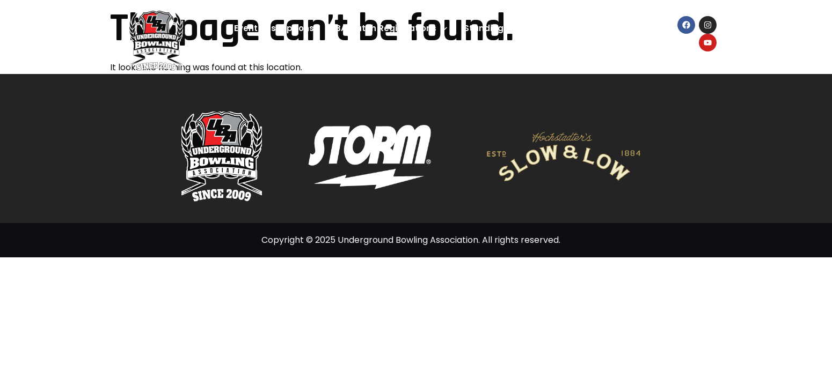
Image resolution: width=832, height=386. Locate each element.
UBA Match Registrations (389, 28)
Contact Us (632, 53)
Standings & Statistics (518, 28)
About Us (567, 52)
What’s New (506, 52)
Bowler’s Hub (621, 28)
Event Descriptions (274, 28)
